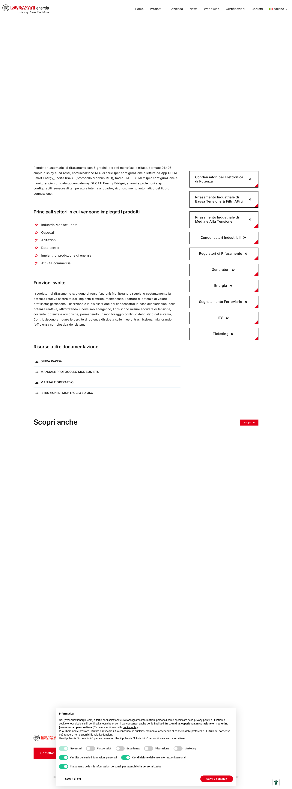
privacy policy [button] (202, 719)
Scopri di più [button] (73, 778)
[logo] (25, 6)
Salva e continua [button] (216, 778)
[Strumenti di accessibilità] (276, 782)
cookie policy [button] (130, 727)
